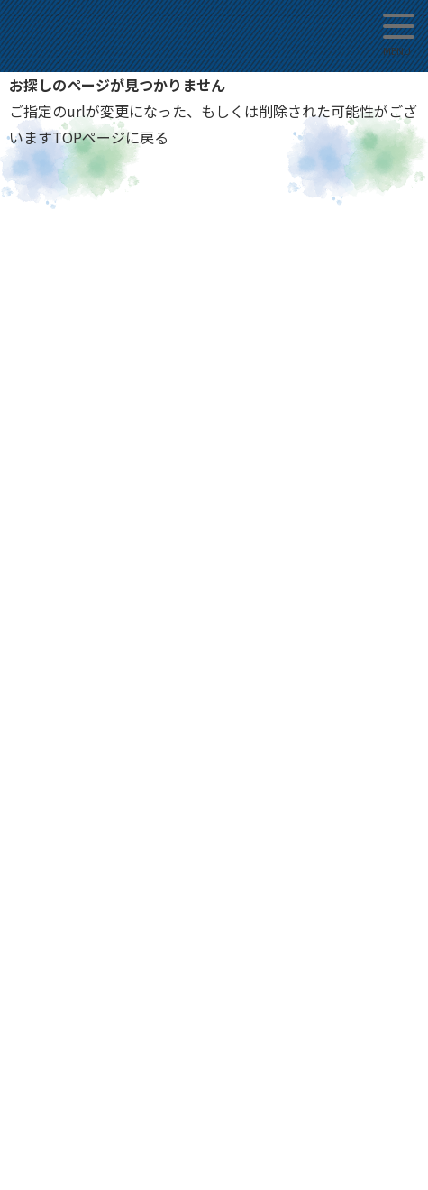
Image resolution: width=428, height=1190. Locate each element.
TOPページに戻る (110, 137)
